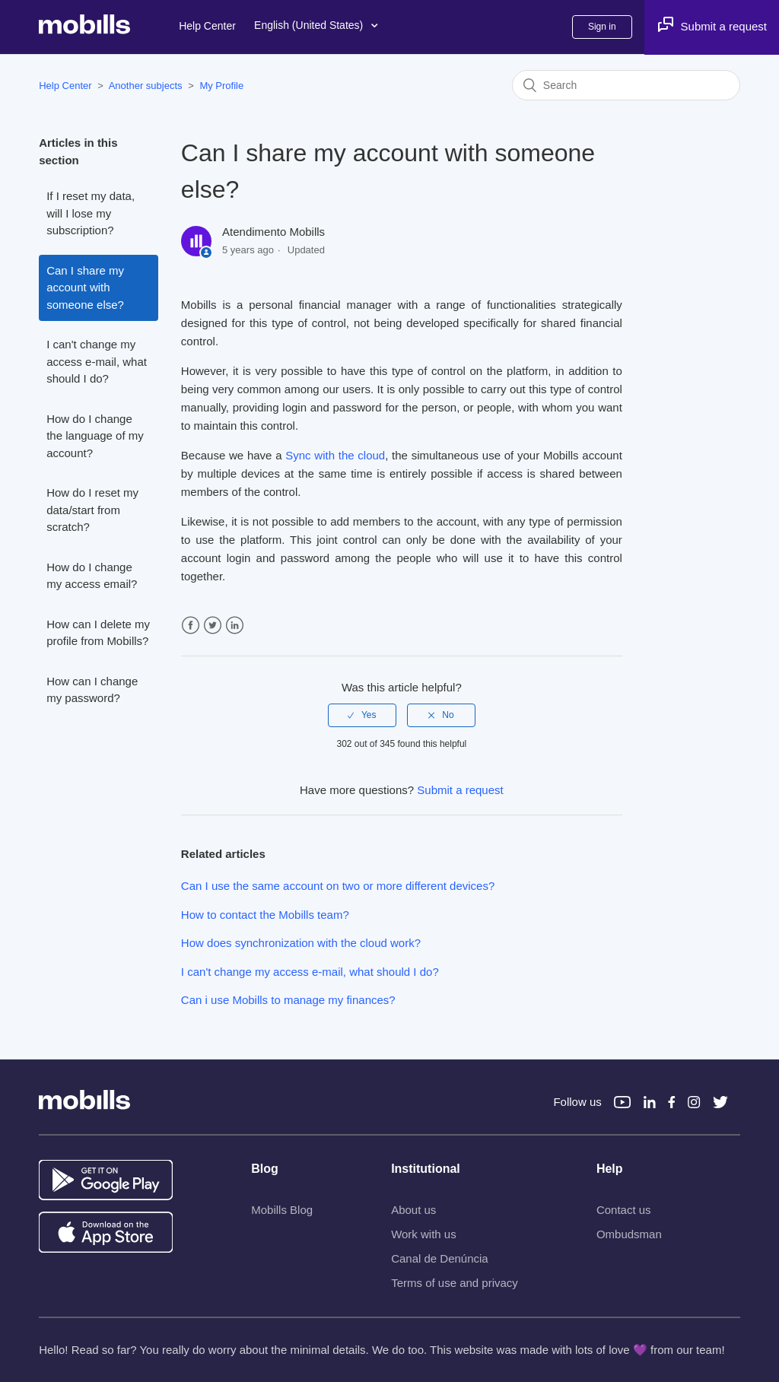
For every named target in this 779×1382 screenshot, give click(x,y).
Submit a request (460, 789)
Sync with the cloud (335, 455)
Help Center (207, 26)
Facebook (190, 625)
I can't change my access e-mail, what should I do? (96, 361)
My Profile (221, 85)
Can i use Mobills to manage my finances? (288, 999)
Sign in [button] (602, 26)
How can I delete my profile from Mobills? (98, 633)
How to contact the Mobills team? (265, 914)
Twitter (212, 625)
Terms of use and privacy (454, 1282)
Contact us (623, 1209)
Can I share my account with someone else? (85, 287)
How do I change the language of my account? (95, 435)
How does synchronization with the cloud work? (301, 942)
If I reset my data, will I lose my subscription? (90, 213)
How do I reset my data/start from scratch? (92, 509)
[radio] (362, 715)
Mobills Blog (282, 1209)
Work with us (423, 1234)
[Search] (626, 85)
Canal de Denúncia (439, 1258)
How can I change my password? (92, 690)
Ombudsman (629, 1234)
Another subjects (146, 85)
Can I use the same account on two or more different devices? (337, 885)
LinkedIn (234, 625)
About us (413, 1209)
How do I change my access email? (91, 576)
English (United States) (316, 25)
